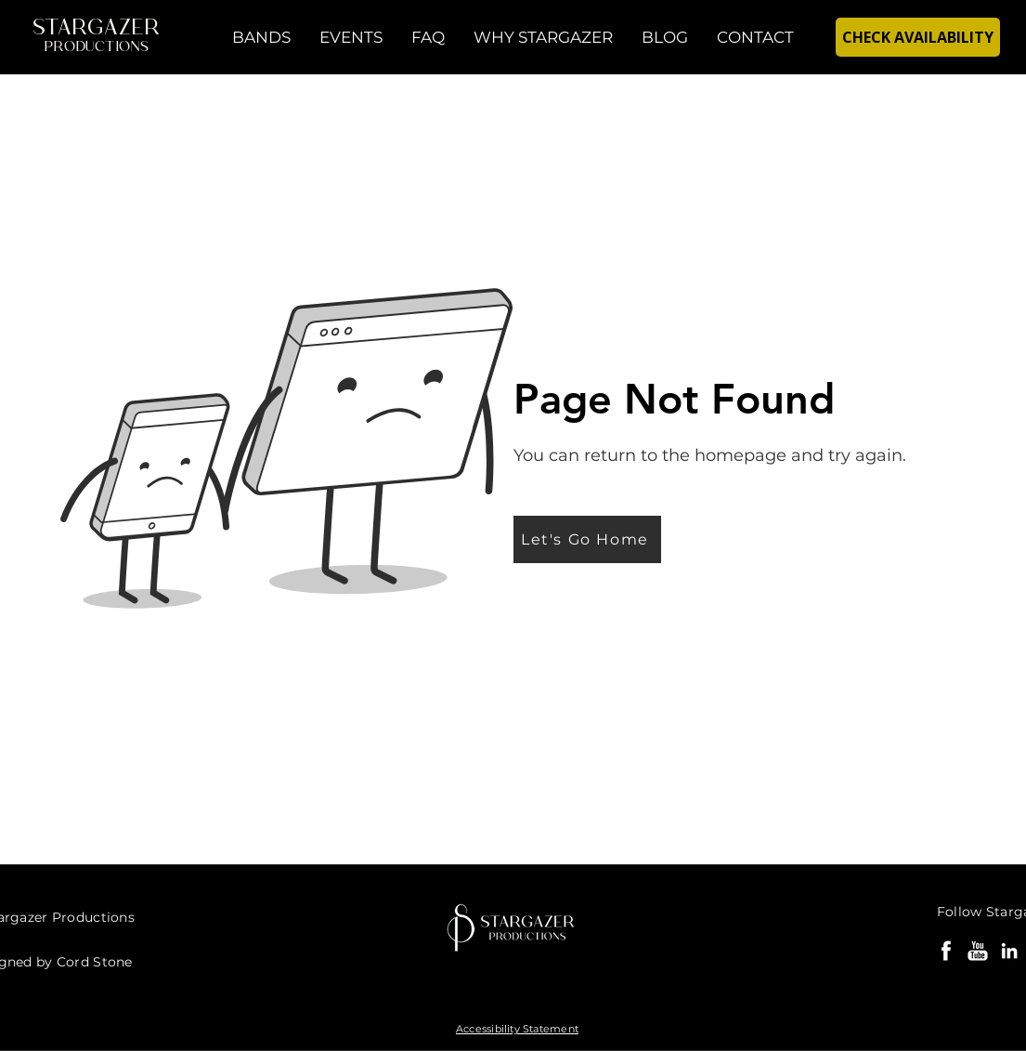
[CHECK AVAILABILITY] (918, 37)
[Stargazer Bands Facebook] (946, 950)
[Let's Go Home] (587, 539)
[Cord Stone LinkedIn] (1009, 950)
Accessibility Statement (517, 1028)
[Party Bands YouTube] (978, 950)
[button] (261, 37)
